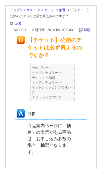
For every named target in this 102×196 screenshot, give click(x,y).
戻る (18, 23)
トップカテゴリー (23, 10)
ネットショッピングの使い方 (51, 89)
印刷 (87, 30)
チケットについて (49, 97)
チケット (47, 10)
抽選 (62, 10)
